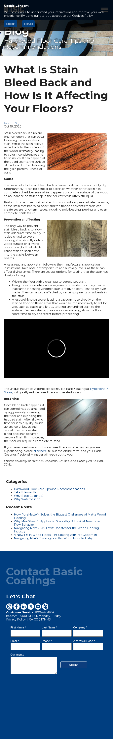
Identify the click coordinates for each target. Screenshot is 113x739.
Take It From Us (25, 492)
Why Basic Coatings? (29, 496)
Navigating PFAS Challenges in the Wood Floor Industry (53, 538)
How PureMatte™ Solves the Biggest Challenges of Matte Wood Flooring (60, 516)
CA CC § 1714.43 (40, 619)
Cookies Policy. (83, 16)
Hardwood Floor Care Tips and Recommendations (49, 489)
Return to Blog (11, 123)
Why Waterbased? (27, 499)
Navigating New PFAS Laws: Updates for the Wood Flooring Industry (56, 529)
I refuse (28, 23)
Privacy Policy (16, 619)
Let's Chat (20, 596)
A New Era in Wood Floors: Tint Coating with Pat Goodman (55, 535)
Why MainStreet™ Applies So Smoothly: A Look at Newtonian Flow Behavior (57, 522)
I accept (10, 23)
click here (40, 451)
